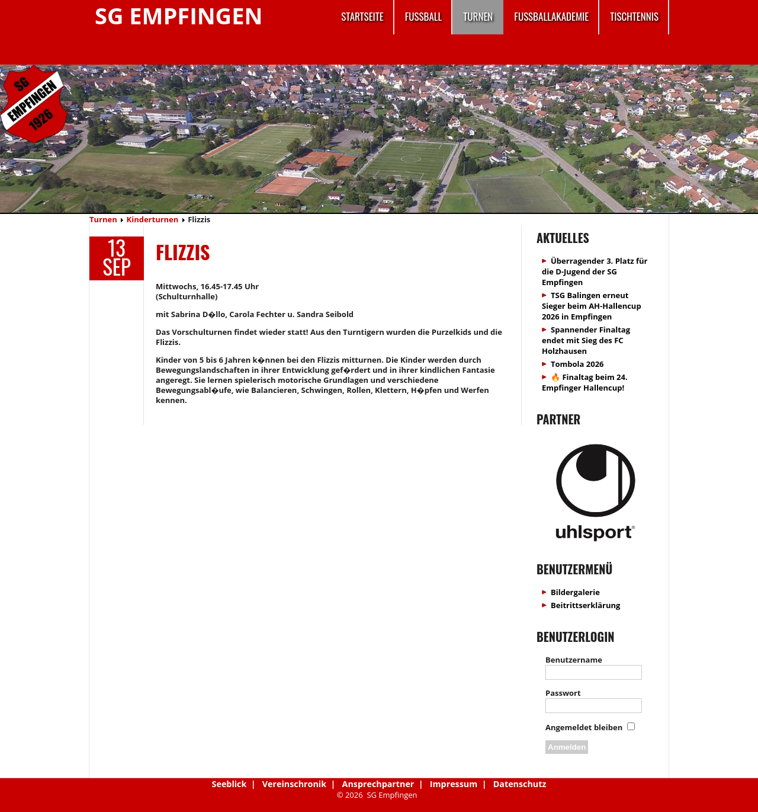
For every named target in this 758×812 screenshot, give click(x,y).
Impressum (453, 783)
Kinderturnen (153, 219)
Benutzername (573, 659)
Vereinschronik (294, 783)
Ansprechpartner (378, 783)
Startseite (362, 16)
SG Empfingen (178, 15)
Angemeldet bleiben (583, 727)
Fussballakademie (551, 16)
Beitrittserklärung (585, 605)
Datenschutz (520, 783)
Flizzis (183, 252)
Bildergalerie (575, 592)
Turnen (478, 16)
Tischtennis (634, 16)
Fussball (423, 16)
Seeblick (229, 783)
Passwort (563, 693)
